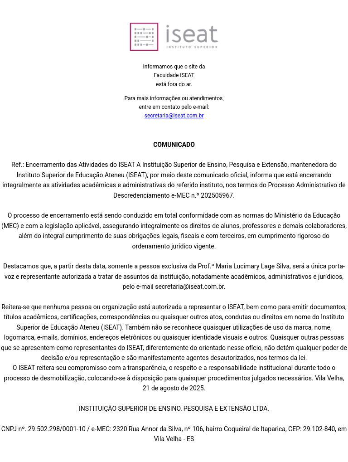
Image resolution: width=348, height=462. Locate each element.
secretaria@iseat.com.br (174, 115)
